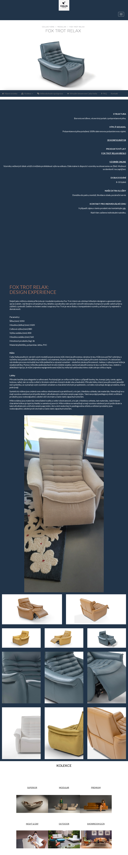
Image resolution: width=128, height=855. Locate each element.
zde (124, 208)
